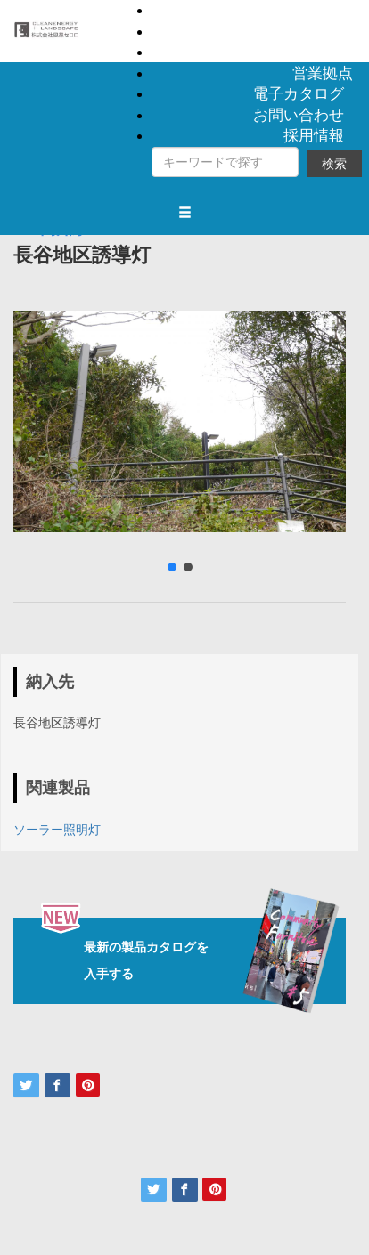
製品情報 (322, 10)
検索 (334, 164)
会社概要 (322, 52)
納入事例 (322, 31)
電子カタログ (298, 93)
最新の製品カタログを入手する (193, 961)
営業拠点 (322, 73)
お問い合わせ (298, 115)
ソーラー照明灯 (57, 829)
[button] (172, 567)
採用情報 (313, 135)
